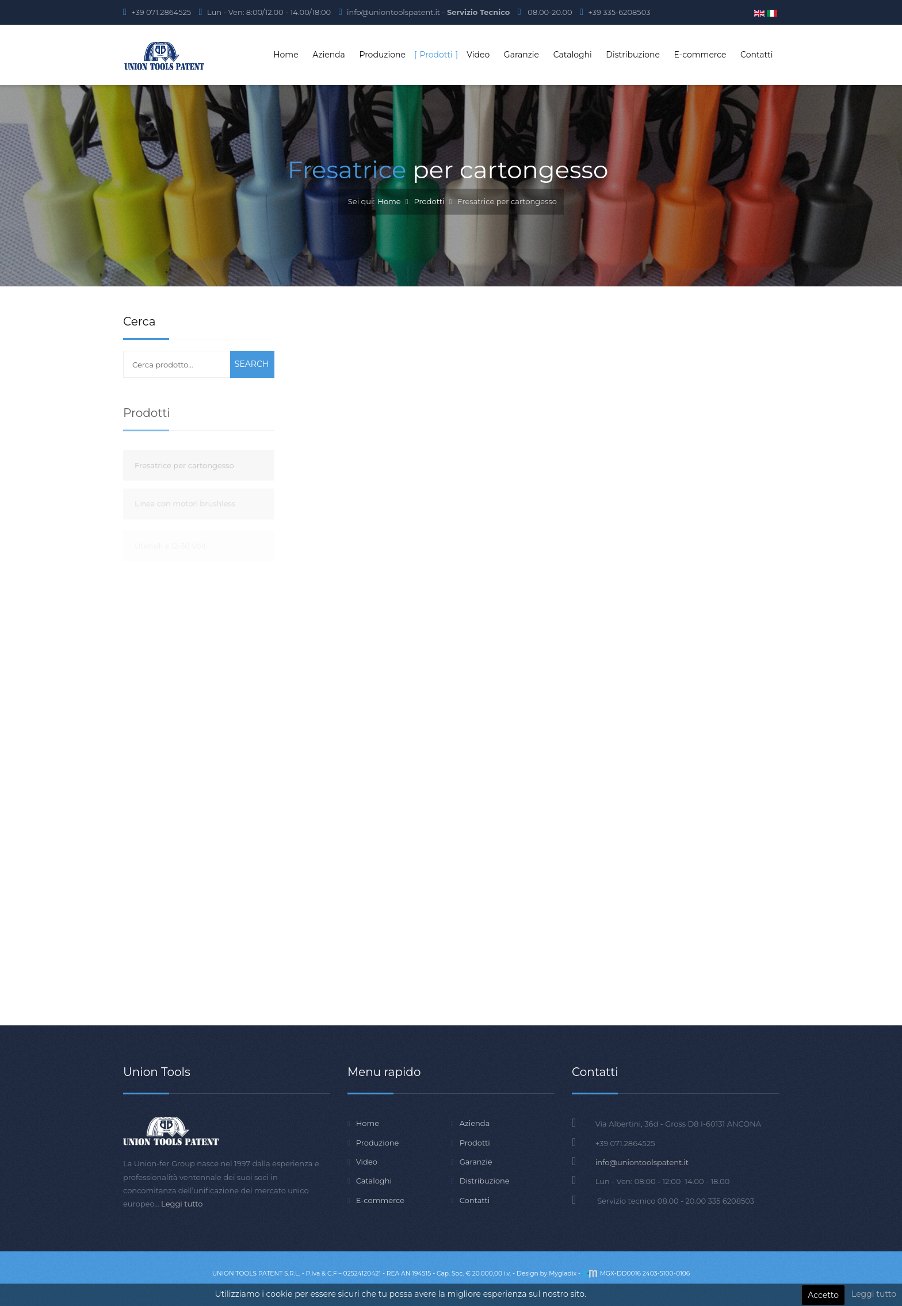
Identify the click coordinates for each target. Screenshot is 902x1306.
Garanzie (476, 1161)
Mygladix (562, 1273)
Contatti (475, 1200)
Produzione (377, 1142)
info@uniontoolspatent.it (642, 1162)
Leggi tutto (873, 1294)
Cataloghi (374, 1180)
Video (366, 1161)
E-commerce (380, 1200)
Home (388, 201)
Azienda (475, 1123)
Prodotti (429, 201)
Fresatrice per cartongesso (184, 482)
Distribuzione (485, 1180)
